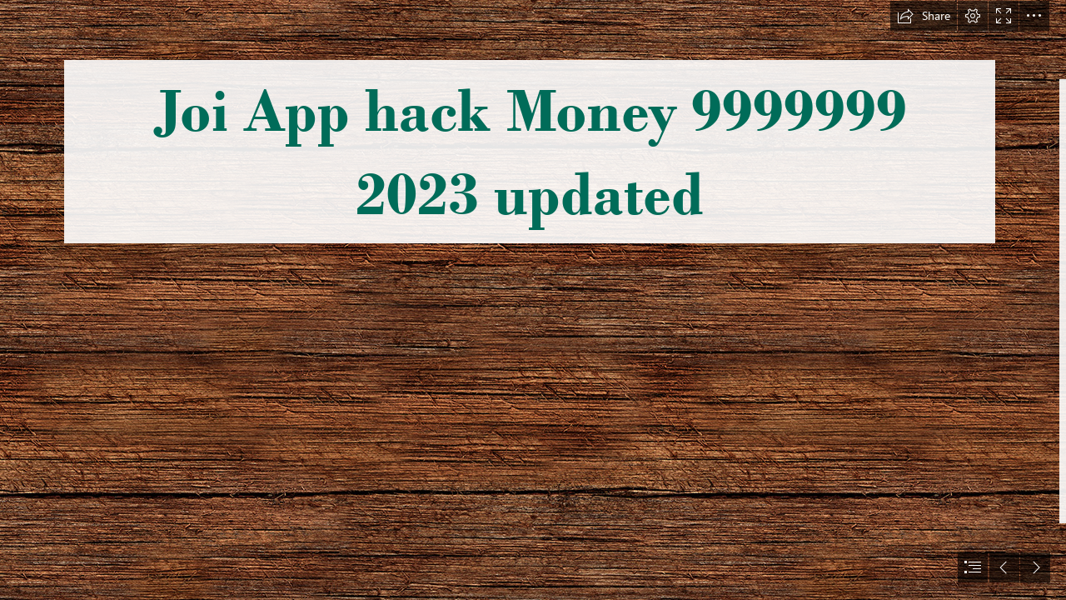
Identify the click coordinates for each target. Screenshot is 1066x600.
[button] (923, 16)
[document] (533, 300)
